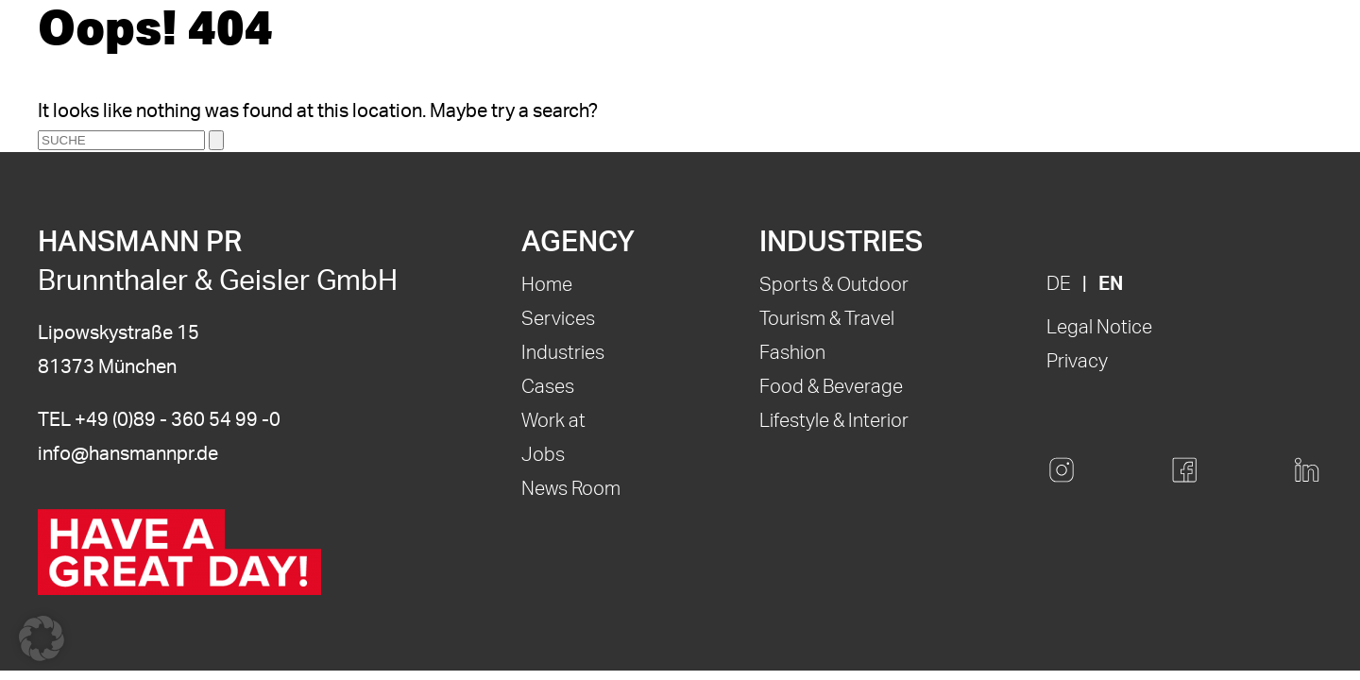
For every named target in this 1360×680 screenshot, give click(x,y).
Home (546, 285)
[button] (41, 638)
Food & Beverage (831, 387)
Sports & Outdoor (834, 285)
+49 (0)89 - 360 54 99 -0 (177, 420)
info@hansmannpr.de (128, 454)
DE (1058, 284)
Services (558, 319)
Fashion (792, 353)
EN (1110, 284)
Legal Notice (1099, 327)
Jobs (543, 455)
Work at (553, 421)
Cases (547, 387)
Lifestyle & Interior (834, 421)
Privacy (1077, 361)
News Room (570, 489)
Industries (562, 353)
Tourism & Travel (826, 319)
